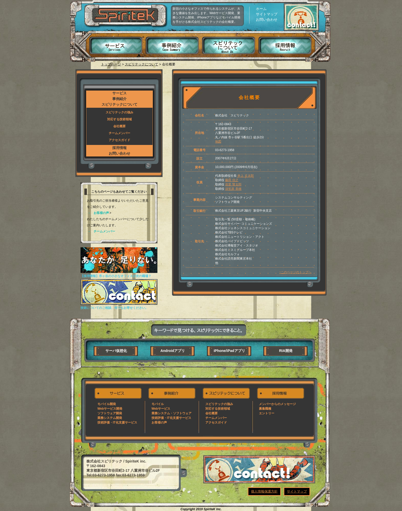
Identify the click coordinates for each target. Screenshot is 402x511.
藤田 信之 (231, 180)
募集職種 (265, 408)
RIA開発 (285, 351)
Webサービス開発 (109, 408)
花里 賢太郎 (233, 184)
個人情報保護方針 (264, 491)
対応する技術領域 (119, 119)
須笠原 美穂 (233, 189)
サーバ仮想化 (116, 351)
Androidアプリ (172, 351)
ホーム (261, 9)
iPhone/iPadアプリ (229, 351)
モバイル (158, 404)
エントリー (266, 413)
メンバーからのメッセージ (277, 404)
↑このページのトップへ (295, 272)
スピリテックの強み (119, 112)
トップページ (111, 64)
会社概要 (119, 126)
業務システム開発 (109, 418)
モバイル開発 (106, 404)
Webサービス (161, 408)
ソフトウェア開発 (109, 413)
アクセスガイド (119, 140)
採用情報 (287, 42)
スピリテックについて (229, 42)
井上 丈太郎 (245, 176)
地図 (218, 141)
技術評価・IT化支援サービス (117, 422)
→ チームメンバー (101, 231)
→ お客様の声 (98, 213)
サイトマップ (266, 14)
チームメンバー (119, 133)
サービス (113, 42)
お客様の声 (159, 422)
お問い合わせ (266, 19)
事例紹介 (171, 42)
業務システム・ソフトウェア (172, 413)
